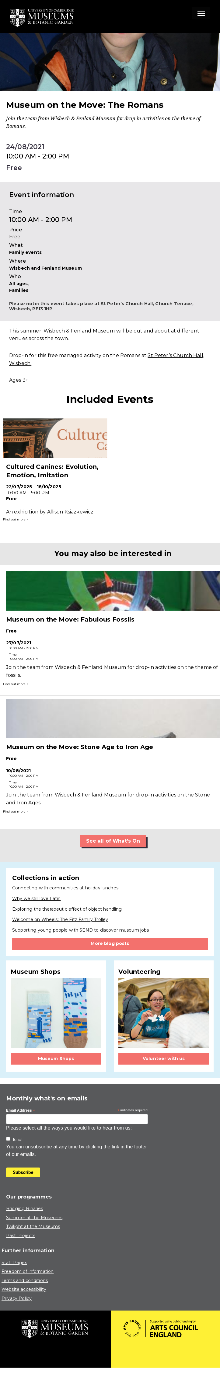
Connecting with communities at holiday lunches (65, 888)
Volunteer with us (164, 1058)
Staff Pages (14, 1262)
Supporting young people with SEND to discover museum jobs (80, 930)
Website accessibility (24, 1289)
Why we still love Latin (36, 898)
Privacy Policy (17, 1298)
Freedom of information (28, 1271)
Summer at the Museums (34, 1217)
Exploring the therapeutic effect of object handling (67, 909)
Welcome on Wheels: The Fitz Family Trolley (60, 919)
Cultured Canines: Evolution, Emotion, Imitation (52, 471)
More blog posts (110, 943)
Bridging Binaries (24, 1208)
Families (18, 290)
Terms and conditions (25, 1280)
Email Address (20, 1110)
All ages (18, 283)
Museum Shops (56, 1058)
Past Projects (20, 1235)
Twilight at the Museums (33, 1226)
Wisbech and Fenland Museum (45, 268)
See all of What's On (113, 841)
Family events (25, 252)
